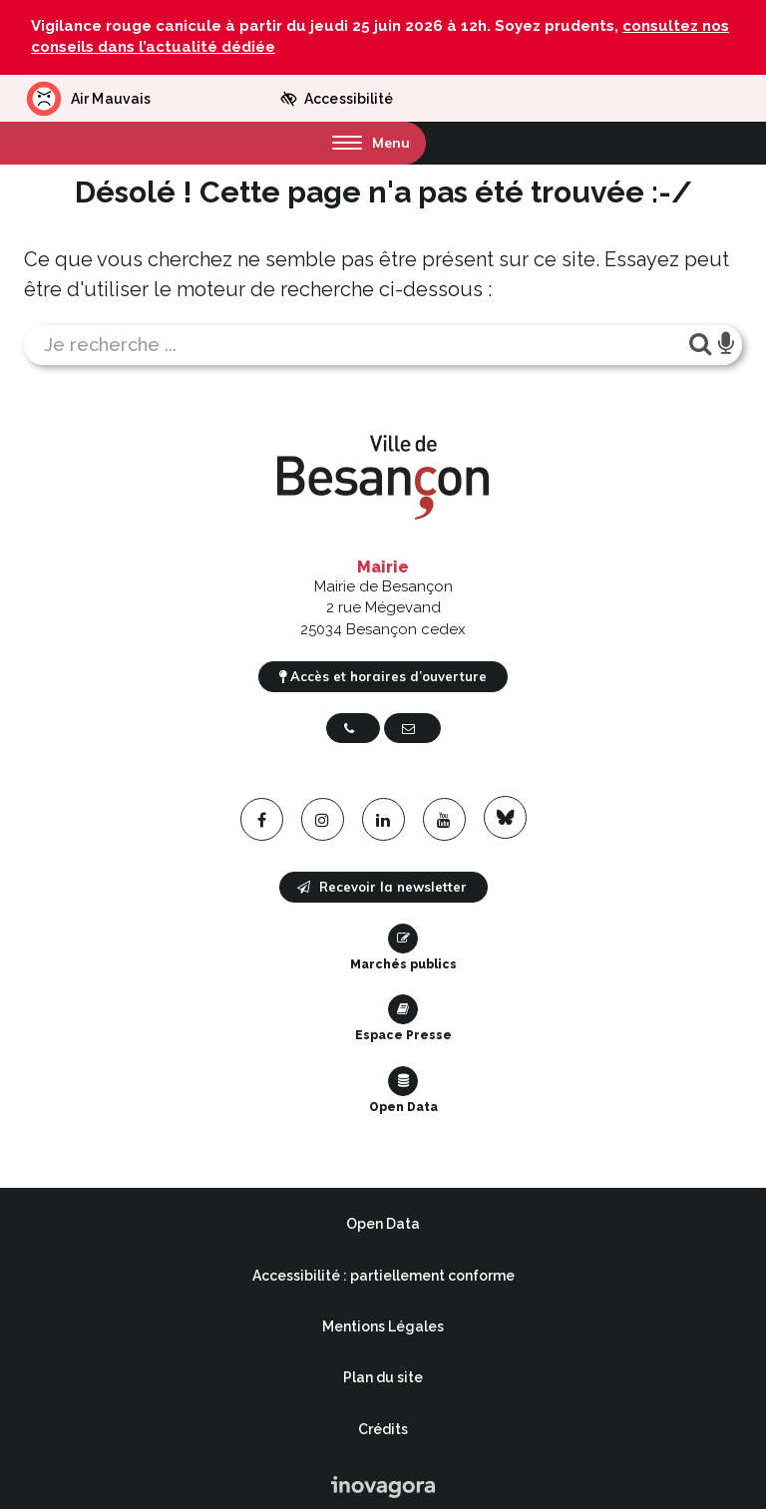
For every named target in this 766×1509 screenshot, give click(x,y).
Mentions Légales (383, 1326)
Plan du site (383, 1377)
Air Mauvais (87, 99)
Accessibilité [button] (336, 99)
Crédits (383, 1429)
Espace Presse (403, 1018)
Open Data (403, 1090)
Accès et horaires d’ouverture (383, 676)
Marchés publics (403, 947)
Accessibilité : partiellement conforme (383, 1276)
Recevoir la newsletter (382, 887)
